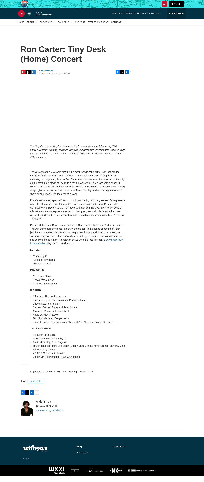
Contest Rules (82, 459)
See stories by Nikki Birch (50, 416)
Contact (116, 28)
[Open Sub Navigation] (36, 28)
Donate (179, 7)
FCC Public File (118, 453)
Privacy (79, 453)
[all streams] (176, 19)
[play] (21, 19)
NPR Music (35, 387)
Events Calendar (98, 28)
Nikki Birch (47, 77)
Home (21, 28)
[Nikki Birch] (27, 414)
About (30, 28)
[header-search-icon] (165, 7)
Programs (46, 28)
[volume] (29, 20)
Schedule (63, 28)
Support (80, 28)
